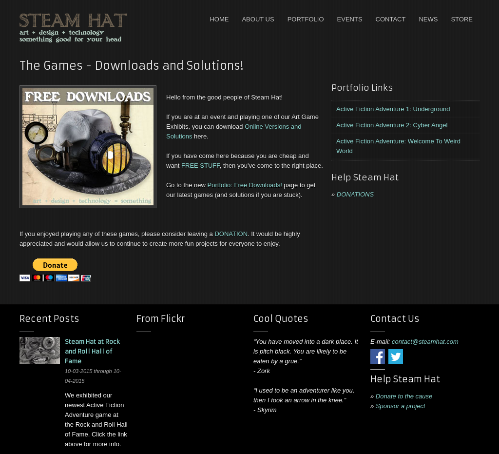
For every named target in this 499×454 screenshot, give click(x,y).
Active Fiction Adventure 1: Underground (393, 109)
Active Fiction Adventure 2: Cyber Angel (391, 125)
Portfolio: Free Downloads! (245, 185)
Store (462, 19)
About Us (258, 19)
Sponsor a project (400, 406)
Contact (391, 19)
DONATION (231, 233)
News (428, 19)
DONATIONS (355, 194)
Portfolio (306, 19)
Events (350, 19)
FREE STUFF (200, 165)
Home (219, 19)
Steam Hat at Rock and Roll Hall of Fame (92, 351)
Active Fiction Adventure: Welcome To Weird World (398, 146)
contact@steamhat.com (425, 341)
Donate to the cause (404, 396)
